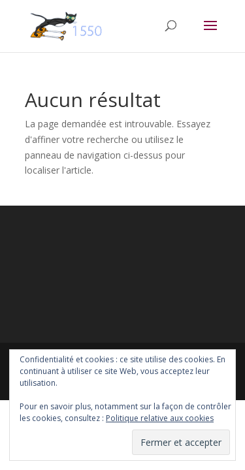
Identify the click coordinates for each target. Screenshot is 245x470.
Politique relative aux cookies (160, 418)
